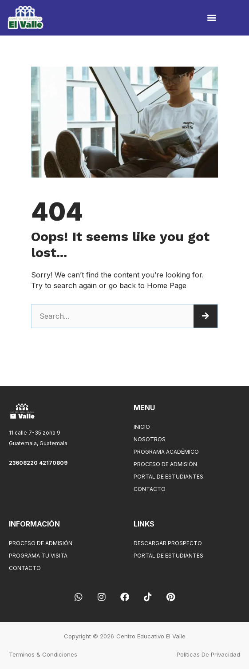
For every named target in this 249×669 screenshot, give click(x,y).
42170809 (53, 462)
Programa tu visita (38, 555)
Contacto (152, 489)
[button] (211, 17)
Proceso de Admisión (165, 464)
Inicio (142, 427)
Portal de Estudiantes (168, 476)
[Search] (205, 316)
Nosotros (150, 439)
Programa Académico (166, 451)
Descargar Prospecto (168, 543)
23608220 (24, 462)
